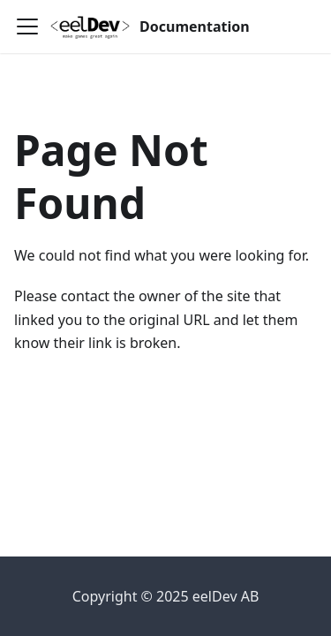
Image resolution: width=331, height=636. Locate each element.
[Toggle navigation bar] (27, 26)
